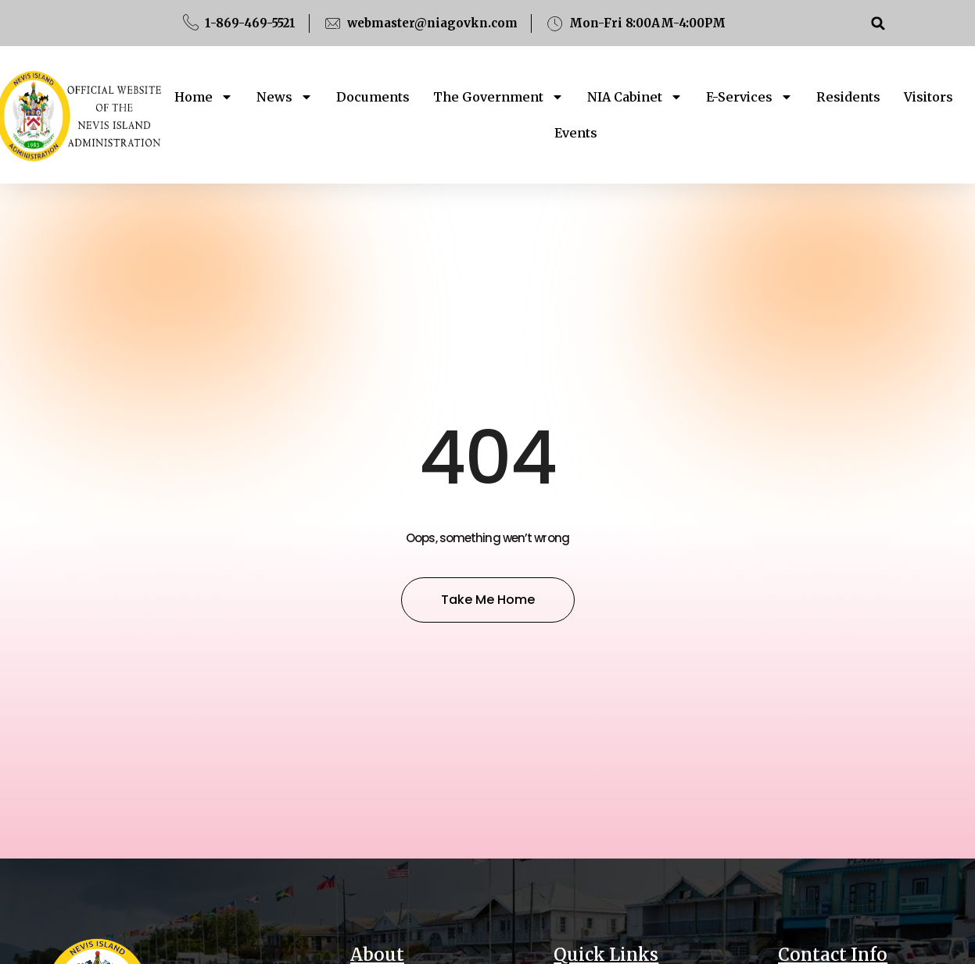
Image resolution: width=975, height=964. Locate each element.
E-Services (749, 97)
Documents (373, 97)
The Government (498, 97)
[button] (878, 23)
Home (203, 97)
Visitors (928, 97)
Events (575, 133)
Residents (848, 97)
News (284, 97)
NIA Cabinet (635, 97)
